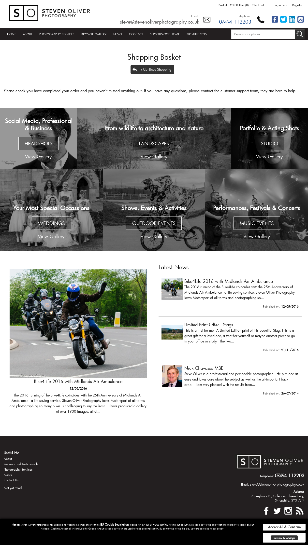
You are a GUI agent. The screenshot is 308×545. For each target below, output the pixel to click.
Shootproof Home (165, 34)
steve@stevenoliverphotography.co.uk (159, 21)
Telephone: (244, 16)
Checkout (258, 5)
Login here (280, 5)
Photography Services (56, 34)
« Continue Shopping (155, 69)
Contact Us (11, 480)
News (117, 34)
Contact (136, 34)
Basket (223, 5)
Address (298, 491)
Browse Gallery (93, 34)
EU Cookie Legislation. (115, 524)
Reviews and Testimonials (21, 464)
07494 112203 (235, 21)
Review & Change (284, 538)
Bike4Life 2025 (197, 34)
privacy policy (159, 524)
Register (297, 5)
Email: (195, 16)
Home (11, 34)
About (27, 34)
